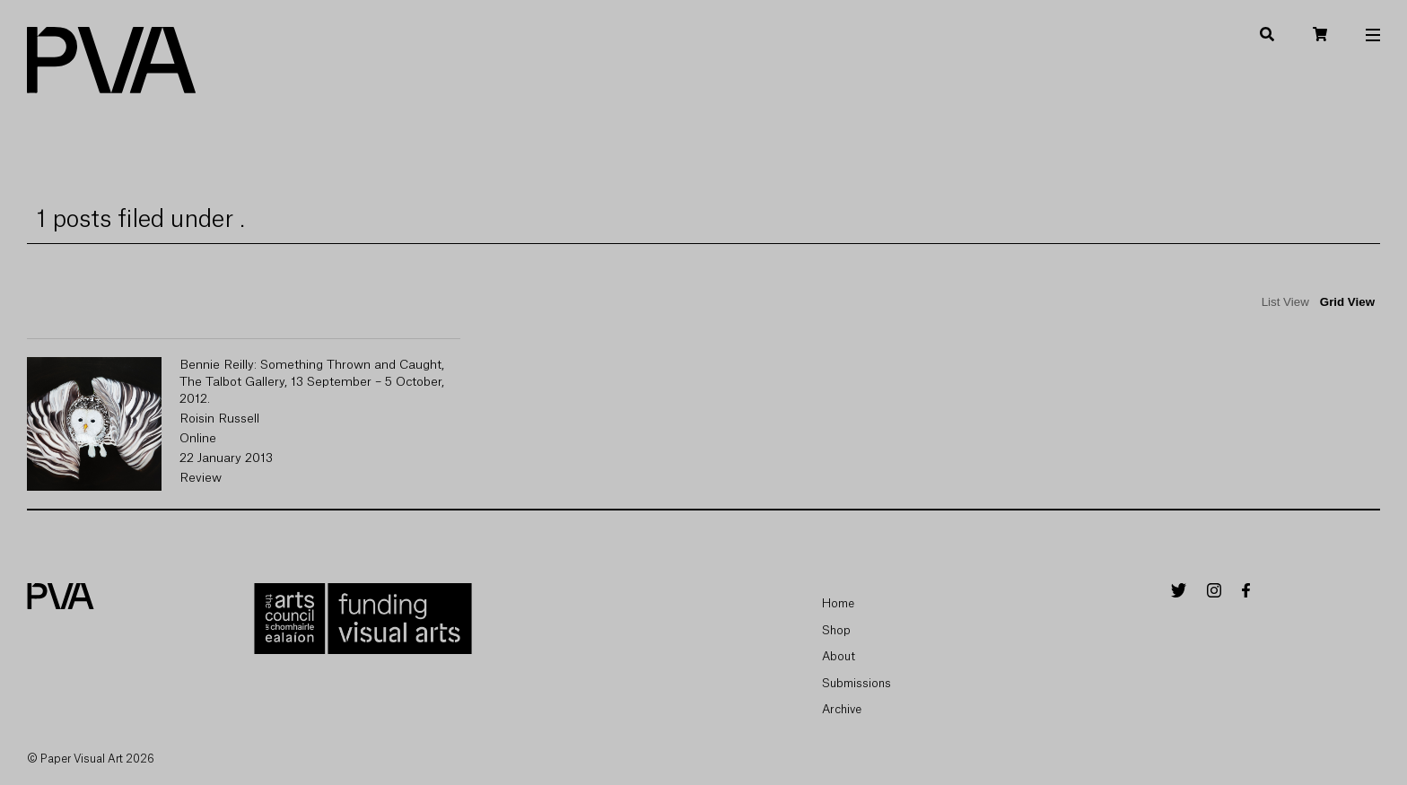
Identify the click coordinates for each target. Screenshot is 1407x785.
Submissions (856, 683)
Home (838, 603)
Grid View (1347, 302)
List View (1285, 302)
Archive (841, 709)
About (838, 656)
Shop (836, 630)
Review (200, 478)
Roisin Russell (219, 419)
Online (197, 438)
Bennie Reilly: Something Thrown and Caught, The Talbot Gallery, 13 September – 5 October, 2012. (311, 382)
